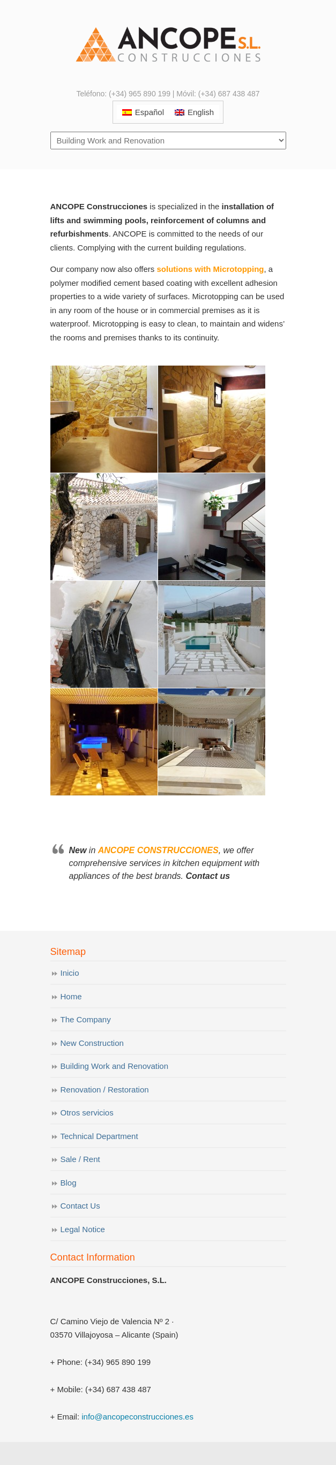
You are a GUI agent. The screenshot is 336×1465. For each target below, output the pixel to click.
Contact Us (80, 1205)
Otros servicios (87, 1112)
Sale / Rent (80, 1159)
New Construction (92, 1042)
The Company (86, 1019)
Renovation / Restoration (105, 1089)
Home (71, 996)
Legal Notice (83, 1229)
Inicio (70, 972)
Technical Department (99, 1136)
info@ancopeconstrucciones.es (137, 1416)
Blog (69, 1182)
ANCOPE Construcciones (168, 43)
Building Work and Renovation (115, 1066)
